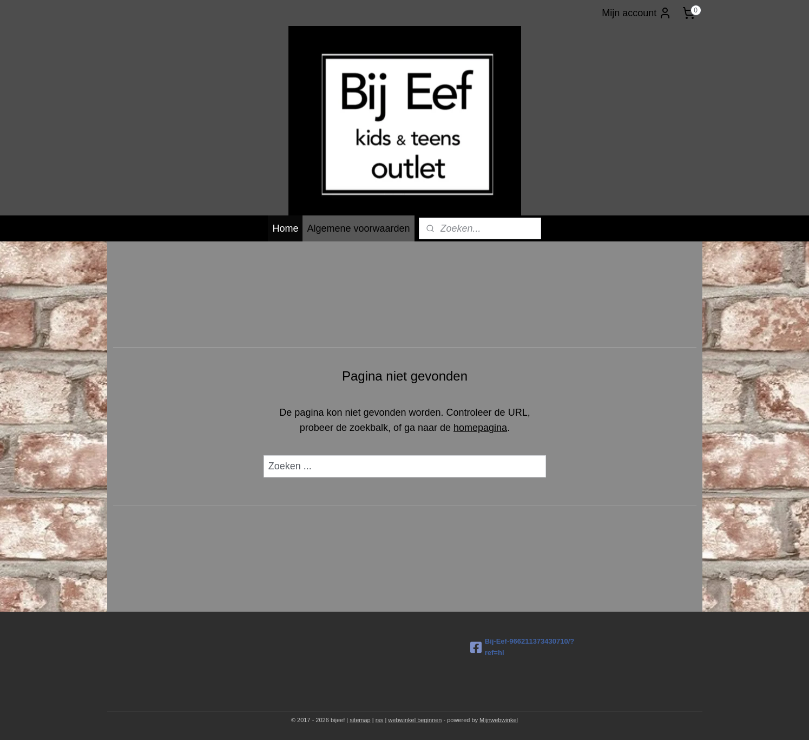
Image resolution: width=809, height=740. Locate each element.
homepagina (480, 427)
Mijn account (637, 12)
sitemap (360, 720)
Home (285, 228)
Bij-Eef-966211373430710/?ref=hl (522, 647)
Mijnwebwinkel (498, 720)
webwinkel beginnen (415, 720)
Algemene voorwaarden (358, 228)
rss (380, 720)
